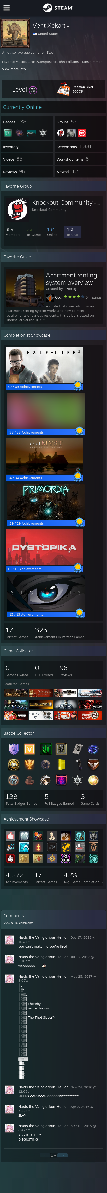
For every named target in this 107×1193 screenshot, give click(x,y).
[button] (24, 89)
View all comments (18, 923)
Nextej (71, 289)
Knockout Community (62, 202)
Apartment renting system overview (71, 278)
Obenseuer (63, 297)
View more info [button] (14, 69)
